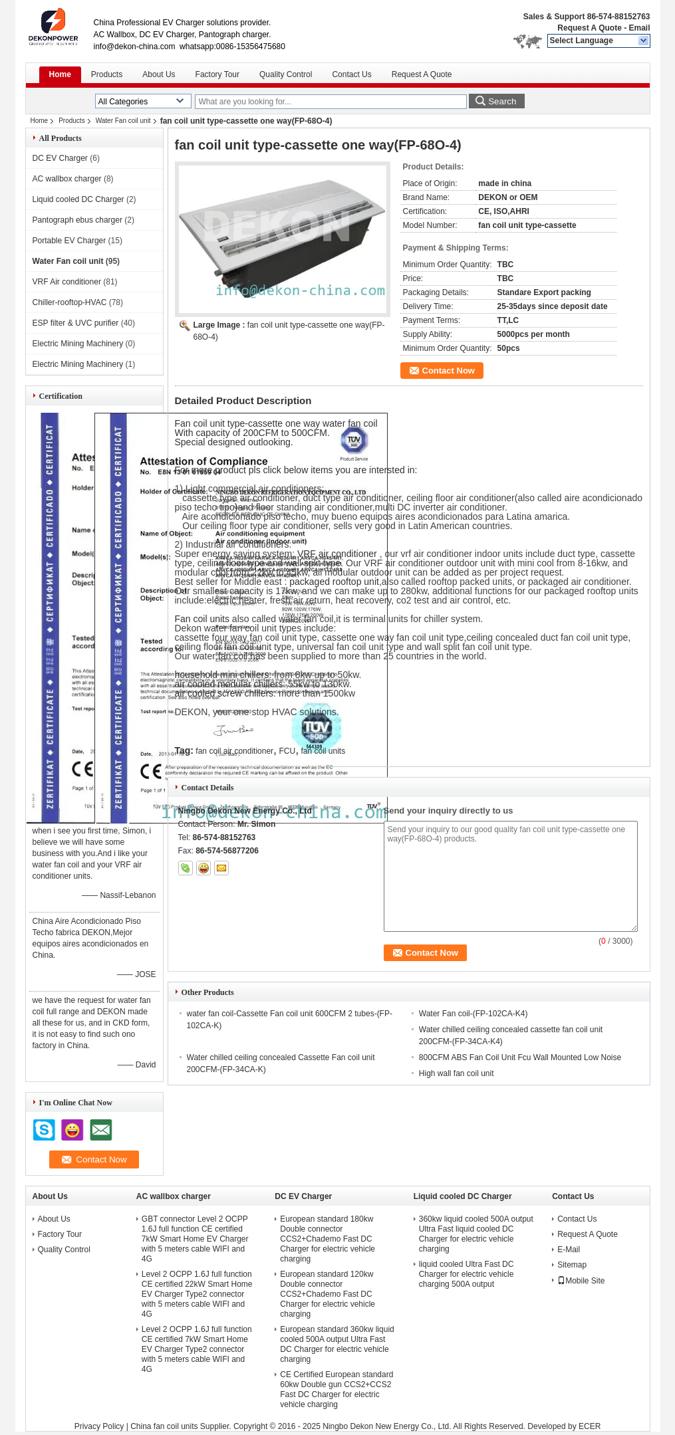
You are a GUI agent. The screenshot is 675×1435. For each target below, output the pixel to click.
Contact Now (448, 371)
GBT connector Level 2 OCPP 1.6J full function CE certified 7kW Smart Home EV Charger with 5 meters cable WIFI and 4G (195, 1239)
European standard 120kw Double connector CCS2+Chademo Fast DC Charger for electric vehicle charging (327, 1294)
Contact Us (351, 74)
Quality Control (285, 74)
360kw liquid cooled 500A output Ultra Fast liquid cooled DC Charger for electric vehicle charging (476, 1234)
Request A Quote (589, 28)
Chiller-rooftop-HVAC (70, 302)
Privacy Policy (99, 1426)
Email (639, 28)
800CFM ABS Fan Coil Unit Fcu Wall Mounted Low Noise (520, 1057)
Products (106, 74)
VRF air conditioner (338, 553)
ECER (590, 1426)
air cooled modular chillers (229, 684)
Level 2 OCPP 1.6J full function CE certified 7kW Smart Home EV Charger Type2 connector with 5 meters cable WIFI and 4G (197, 1349)
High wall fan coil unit (456, 1073)
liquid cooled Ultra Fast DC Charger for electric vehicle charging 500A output (466, 1274)
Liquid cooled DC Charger (78, 199)
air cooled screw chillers (224, 693)
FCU (287, 751)
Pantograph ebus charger (77, 220)
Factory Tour (217, 74)
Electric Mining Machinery (78, 343)
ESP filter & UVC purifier (76, 323)
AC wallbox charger (67, 178)
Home (60, 74)
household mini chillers (222, 674)
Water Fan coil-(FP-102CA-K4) (473, 1013)
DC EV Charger (60, 158)
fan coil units (323, 751)
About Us (158, 74)
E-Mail (568, 1249)
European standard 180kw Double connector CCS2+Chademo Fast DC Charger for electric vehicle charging (327, 1239)
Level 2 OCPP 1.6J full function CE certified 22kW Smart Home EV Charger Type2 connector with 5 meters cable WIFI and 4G (197, 1294)
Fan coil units (202, 618)
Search (502, 101)
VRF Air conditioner (67, 281)
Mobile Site (581, 1280)
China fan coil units (164, 1426)
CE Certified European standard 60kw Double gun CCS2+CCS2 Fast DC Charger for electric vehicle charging (336, 1389)
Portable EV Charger (69, 240)
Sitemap (572, 1264)
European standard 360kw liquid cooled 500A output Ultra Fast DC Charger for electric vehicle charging (337, 1344)
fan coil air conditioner (234, 751)
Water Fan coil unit (123, 120)
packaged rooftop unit (334, 581)
